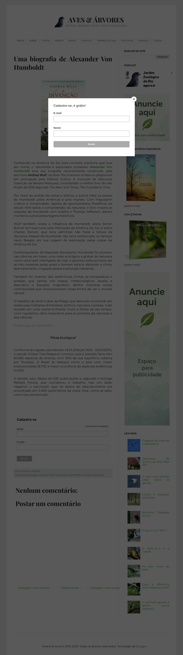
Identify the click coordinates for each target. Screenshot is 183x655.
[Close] (134, 99)
